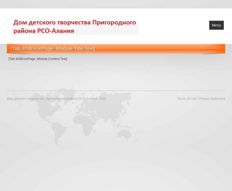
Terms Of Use (187, 99)
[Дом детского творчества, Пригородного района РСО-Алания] (75, 26)
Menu (216, 25)
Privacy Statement (212, 99)
